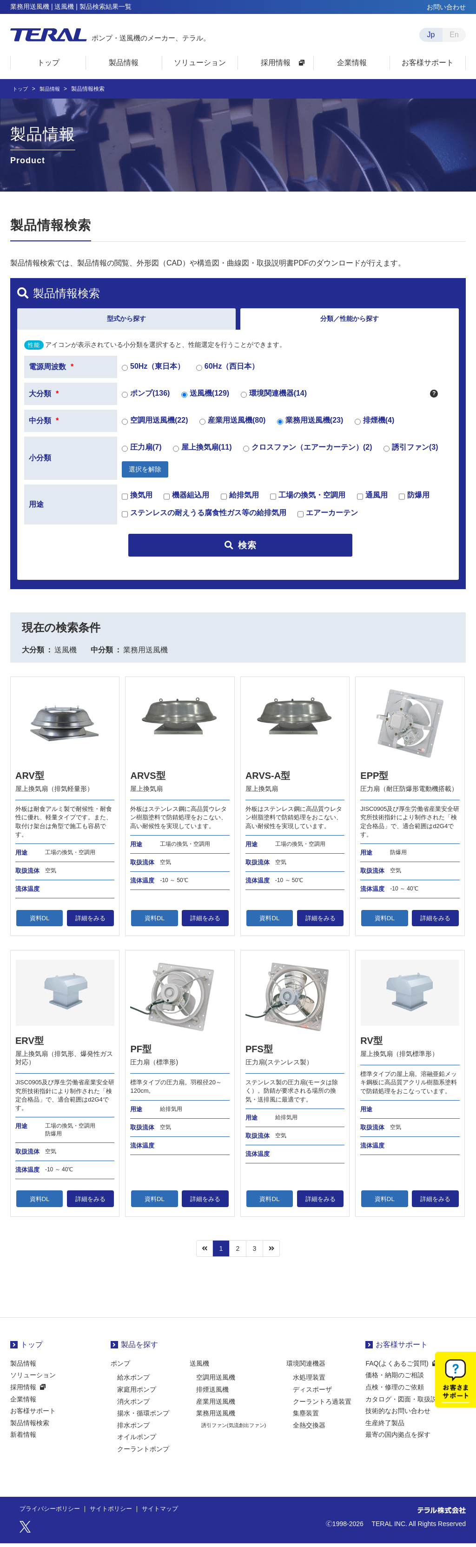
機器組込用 (186, 499)
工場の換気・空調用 (307, 499)
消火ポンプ (133, 1404)
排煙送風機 (212, 1392)
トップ (21, 89)
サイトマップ (169, 1513)
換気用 (137, 499)
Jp (431, 35)
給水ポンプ (133, 1381)
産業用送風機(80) (232, 424)
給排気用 (240, 499)
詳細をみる (90, 921)
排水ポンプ (133, 1428)
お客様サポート (33, 1414)
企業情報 (23, 1402)
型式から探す (126, 320)
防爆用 (414, 499)
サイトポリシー (117, 1513)
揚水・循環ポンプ (143, 1417)
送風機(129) (205, 397)
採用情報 (23, 1390)
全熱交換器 (309, 1428)
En (454, 35)
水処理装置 (309, 1381)
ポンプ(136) (146, 397)
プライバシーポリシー (52, 1513)
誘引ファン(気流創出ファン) (233, 1428)
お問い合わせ (446, 7)
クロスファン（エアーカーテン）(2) (307, 451)
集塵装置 (306, 1417)
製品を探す (139, 1348)
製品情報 (52, 89)
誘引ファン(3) (410, 451)
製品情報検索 (29, 1426)
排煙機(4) (375, 424)
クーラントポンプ (143, 1452)
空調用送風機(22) (155, 424)
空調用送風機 (215, 1381)
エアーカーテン (328, 517)
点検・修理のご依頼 (394, 1390)
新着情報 (23, 1438)
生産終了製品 (384, 1426)
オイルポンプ (136, 1440)
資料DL (39, 921)
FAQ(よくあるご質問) (396, 1366)
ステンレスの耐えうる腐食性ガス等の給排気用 (204, 517)
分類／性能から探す (349, 320)
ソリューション (33, 1378)
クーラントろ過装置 (322, 1404)
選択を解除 (145, 472)
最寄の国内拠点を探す (397, 1438)
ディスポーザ (312, 1392)
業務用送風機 (215, 1417)
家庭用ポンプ (136, 1392)
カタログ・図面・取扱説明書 (407, 1402)
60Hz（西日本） (227, 370)
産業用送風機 (215, 1404)
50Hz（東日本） (153, 370)
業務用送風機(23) (310, 424)
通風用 (372, 499)
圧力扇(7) (142, 451)
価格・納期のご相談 (394, 1378)
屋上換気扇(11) (202, 451)
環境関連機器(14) (274, 397)
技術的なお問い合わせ (397, 1414)
